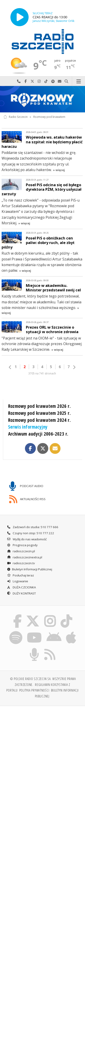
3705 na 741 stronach (42, 373)
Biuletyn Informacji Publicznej (29, 569)
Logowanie (17, 581)
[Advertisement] (42, 754)
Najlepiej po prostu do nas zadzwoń (18, 81)
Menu (78, 81)
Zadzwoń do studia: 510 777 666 (32, 527)
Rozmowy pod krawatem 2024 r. (39, 420)
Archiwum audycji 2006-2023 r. (38, 434)
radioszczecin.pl (21, 551)
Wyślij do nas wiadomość (59, 81)
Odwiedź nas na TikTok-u (46, 81)
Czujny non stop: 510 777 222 (30, 533)
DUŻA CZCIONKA (21, 587)
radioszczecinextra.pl (24, 557)
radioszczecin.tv (21, 563)
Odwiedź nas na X (32, 81)
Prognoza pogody (22, 545)
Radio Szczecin (15, 117)
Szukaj (66, 81)
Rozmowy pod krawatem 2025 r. (39, 413)
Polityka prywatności (34, 690)
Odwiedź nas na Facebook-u (25, 81)
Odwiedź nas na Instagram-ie (39, 81)
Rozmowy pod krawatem (49, 117)
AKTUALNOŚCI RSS (27, 499)
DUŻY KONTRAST (21, 593)
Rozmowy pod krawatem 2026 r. (39, 406)
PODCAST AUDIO (26, 486)
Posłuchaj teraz (20, 575)
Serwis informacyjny (28, 427)
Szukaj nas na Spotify (52, 81)
